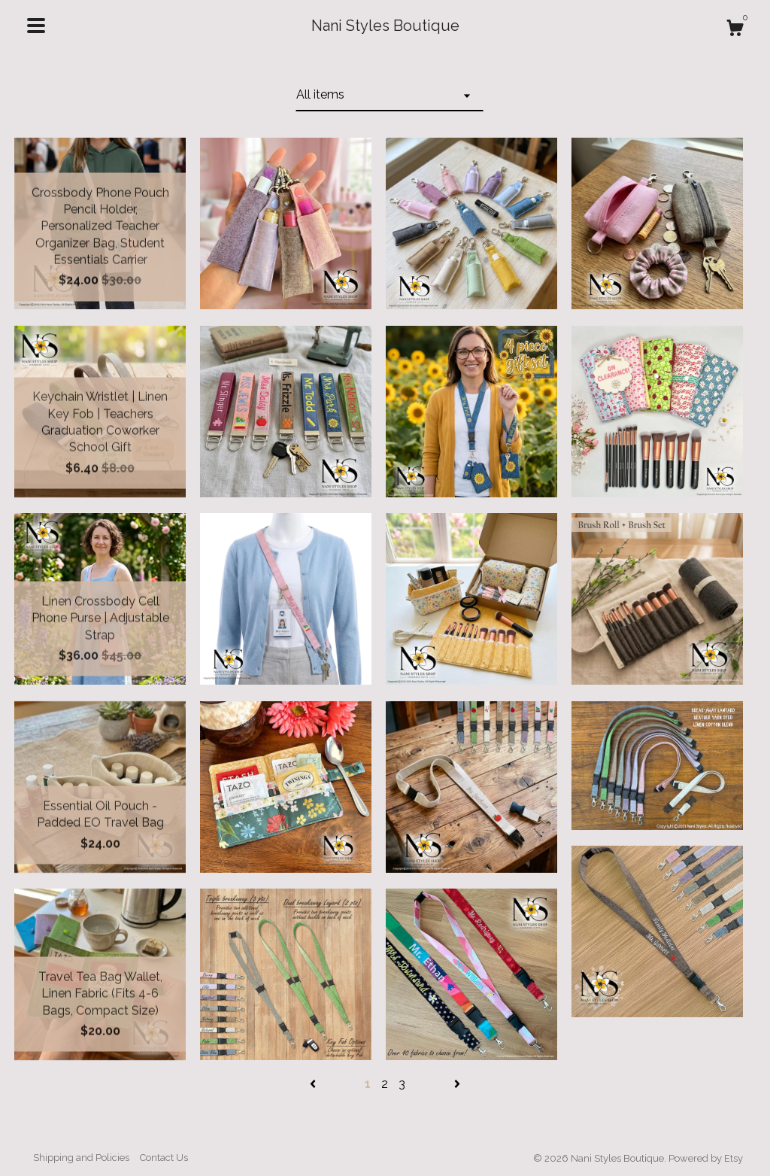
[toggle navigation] (36, 25)
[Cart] (734, 30)
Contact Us (164, 1157)
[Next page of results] (457, 1084)
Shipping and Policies (81, 1157)
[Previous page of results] (314, 1084)
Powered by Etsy (705, 1158)
